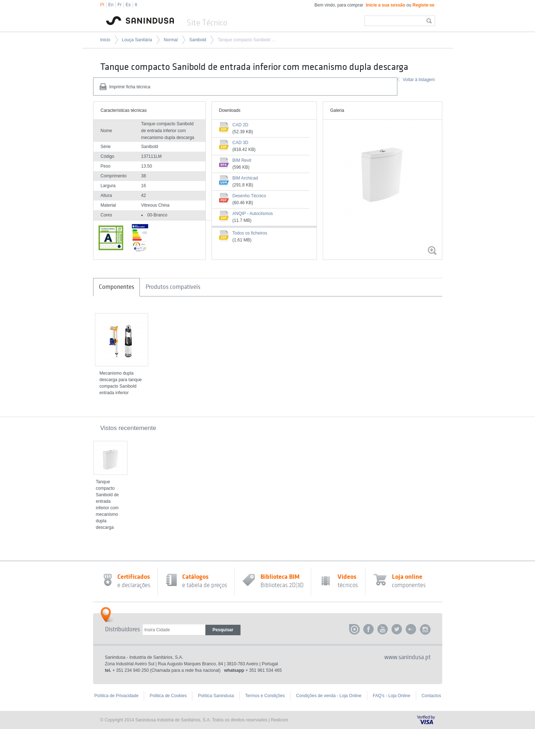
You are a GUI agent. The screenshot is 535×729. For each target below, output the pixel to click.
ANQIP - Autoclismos (253, 213)
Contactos (431, 695)
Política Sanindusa (216, 695)
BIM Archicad (245, 178)
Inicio (105, 39)
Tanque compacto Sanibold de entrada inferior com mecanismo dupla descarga (247, 39)
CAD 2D (240, 124)
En (111, 4)
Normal (171, 39)
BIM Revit (242, 160)
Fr (120, 4)
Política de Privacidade (116, 695)
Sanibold (197, 39)
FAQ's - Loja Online (391, 695)
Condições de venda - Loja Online (328, 695)
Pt (102, 4)
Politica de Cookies (168, 695)
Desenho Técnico (249, 195)
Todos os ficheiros (250, 233)
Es (128, 4)
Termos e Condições (265, 695)
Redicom (279, 719)
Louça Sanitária (137, 39)
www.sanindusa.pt (407, 657)
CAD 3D (240, 142)
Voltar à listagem (419, 79)
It (136, 4)
